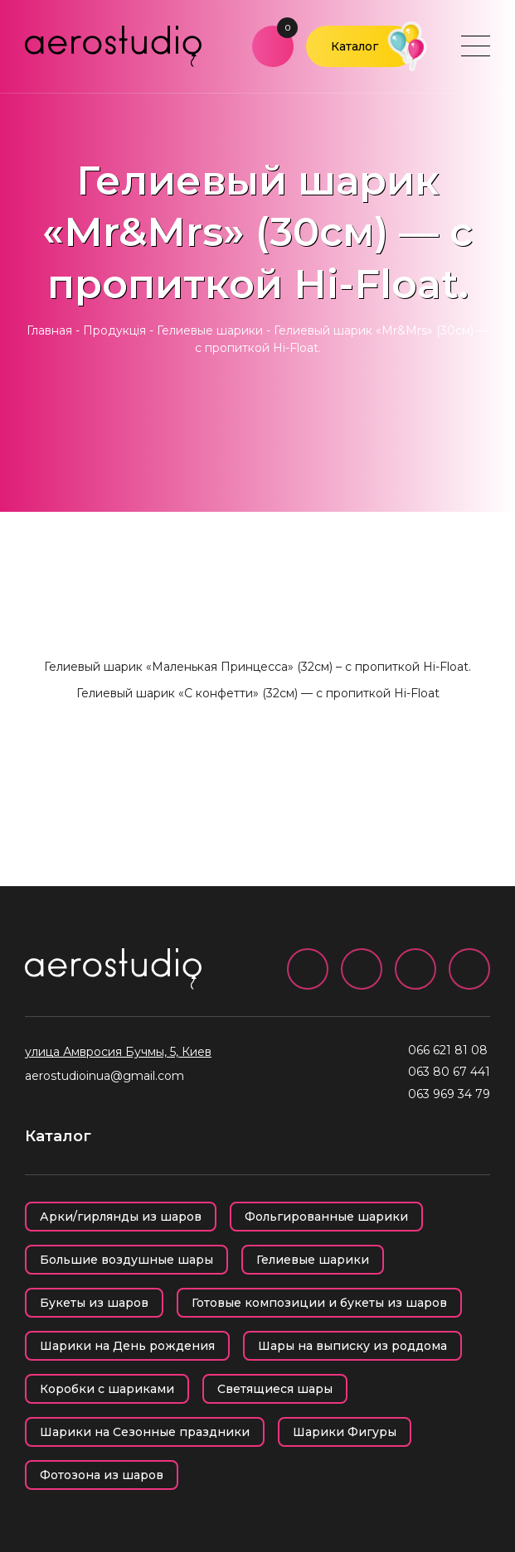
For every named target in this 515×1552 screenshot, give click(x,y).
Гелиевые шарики (210, 330)
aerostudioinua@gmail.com (104, 1075)
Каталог (354, 46)
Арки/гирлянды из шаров (121, 1216)
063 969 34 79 (449, 1094)
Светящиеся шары (275, 1388)
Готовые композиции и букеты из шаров (319, 1302)
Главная (49, 330)
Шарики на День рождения (127, 1345)
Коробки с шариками (107, 1388)
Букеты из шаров (94, 1302)
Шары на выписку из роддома (352, 1345)
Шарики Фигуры (344, 1431)
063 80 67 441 (449, 1071)
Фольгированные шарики (326, 1216)
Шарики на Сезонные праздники (145, 1431)
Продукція (114, 330)
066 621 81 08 (448, 1050)
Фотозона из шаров (101, 1475)
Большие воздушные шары (126, 1259)
